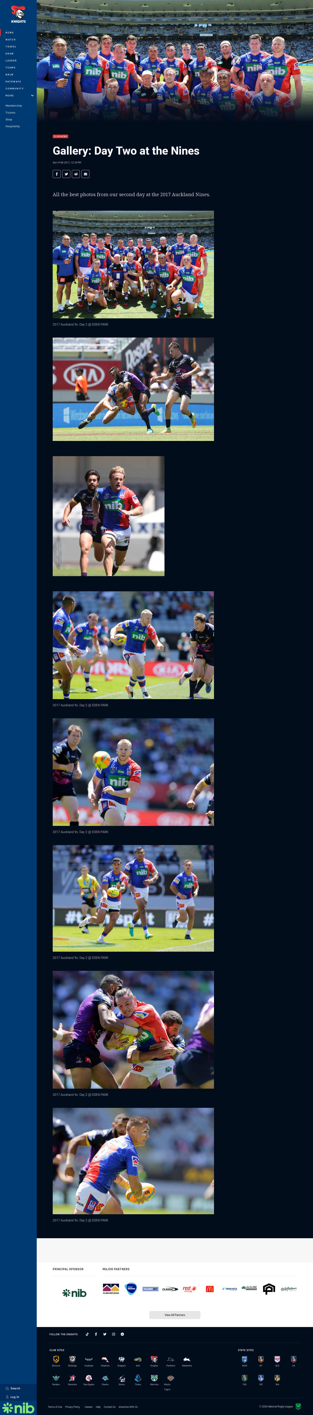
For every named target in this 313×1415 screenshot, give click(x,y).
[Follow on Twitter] (104, 1334)
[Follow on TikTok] (87, 1334)
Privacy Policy (72, 1406)
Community (15, 88)
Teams (11, 67)
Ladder (11, 60)
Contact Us (110, 1406)
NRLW (10, 74)
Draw (10, 53)
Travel (11, 46)
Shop (9, 119)
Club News (60, 136)
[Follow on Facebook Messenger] (122, 1334)
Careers (89, 1406)
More (20, 95)
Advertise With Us (128, 1406)
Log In (12, 1397)
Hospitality (13, 126)
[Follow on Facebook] (96, 1334)
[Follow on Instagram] (113, 1334)
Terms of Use (55, 1406)
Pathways (13, 81)
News (10, 32)
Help (98, 1406)
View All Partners (175, 1315)
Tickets (11, 112)
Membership (14, 105)
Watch (11, 39)
